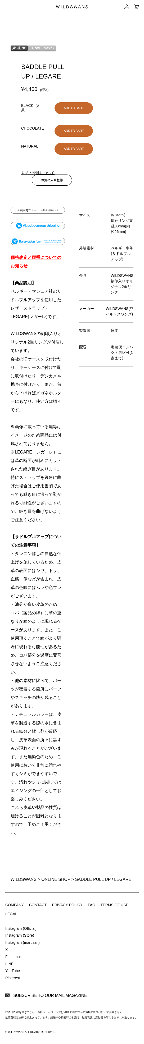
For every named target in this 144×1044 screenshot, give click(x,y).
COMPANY (14, 905)
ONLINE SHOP (55, 879)
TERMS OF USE (114, 905)
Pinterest (12, 978)
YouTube (12, 971)
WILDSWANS (24, 879)
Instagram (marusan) (22, 942)
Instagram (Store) (19, 935)
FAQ (91, 905)
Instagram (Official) (21, 928)
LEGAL (11, 914)
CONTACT (38, 905)
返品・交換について (38, 173)
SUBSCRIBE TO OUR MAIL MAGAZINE (46, 995)
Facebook (13, 957)
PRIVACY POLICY (67, 905)
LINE (9, 964)
